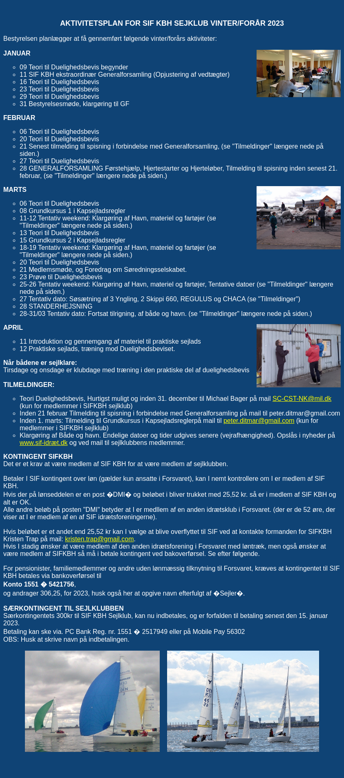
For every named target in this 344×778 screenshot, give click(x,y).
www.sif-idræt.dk (43, 442)
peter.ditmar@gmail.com (259, 420)
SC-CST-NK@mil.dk (302, 398)
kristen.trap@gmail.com (99, 539)
